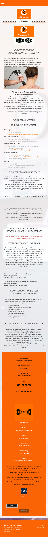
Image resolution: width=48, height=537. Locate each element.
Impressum (24, 510)
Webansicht (40, 527)
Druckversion (10, 525)
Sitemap (19, 525)
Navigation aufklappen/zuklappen (24, 3)
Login (42, 525)
